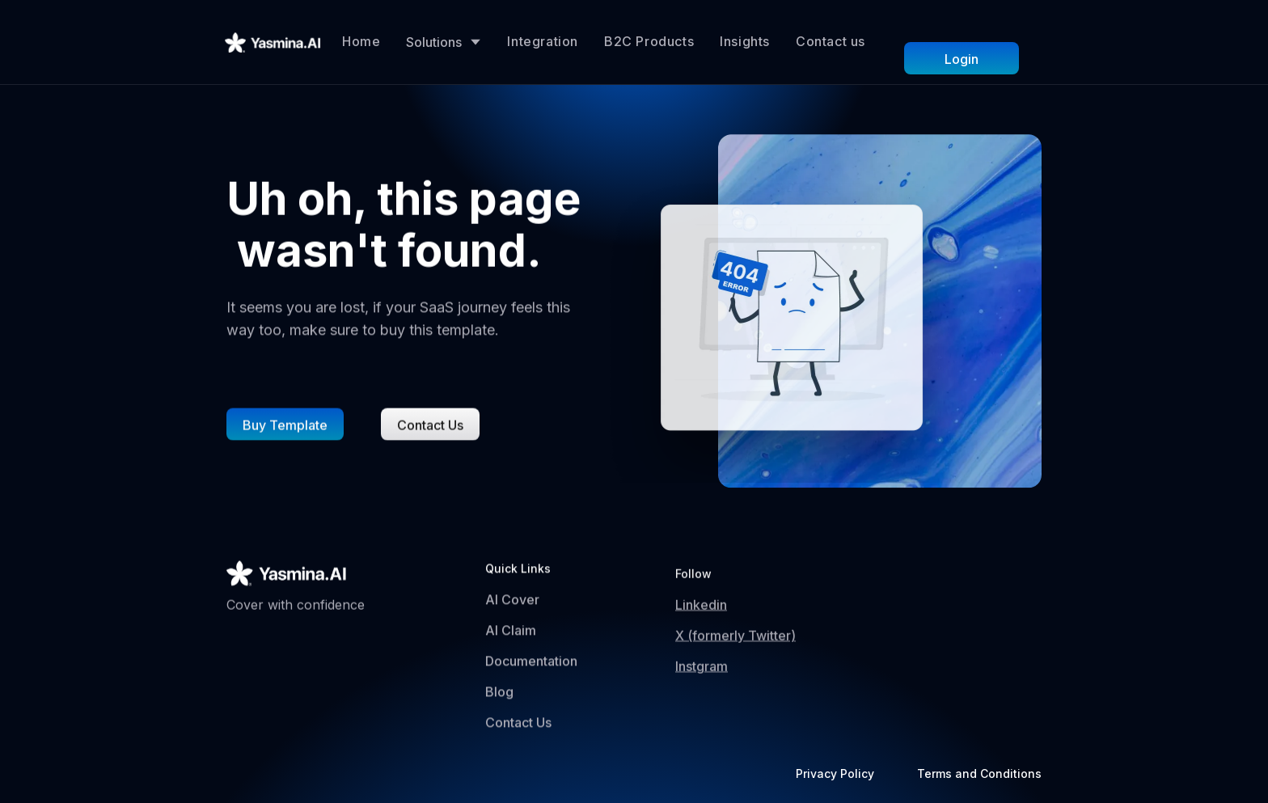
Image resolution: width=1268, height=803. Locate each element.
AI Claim (510, 634)
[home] (273, 42)
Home (361, 41)
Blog (499, 695)
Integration (542, 41)
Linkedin (701, 616)
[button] (443, 42)
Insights (745, 41)
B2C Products (649, 41)
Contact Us (518, 726)
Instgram (701, 678)
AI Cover (512, 603)
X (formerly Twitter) (735, 647)
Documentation (531, 665)
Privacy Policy (835, 773)
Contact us (830, 41)
